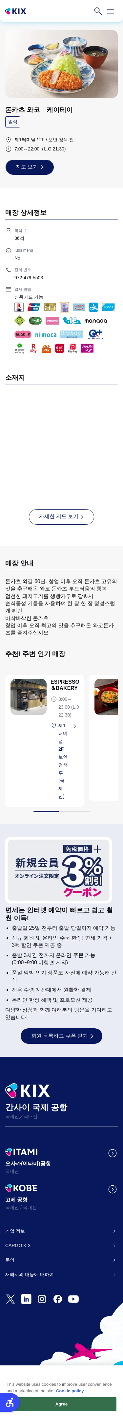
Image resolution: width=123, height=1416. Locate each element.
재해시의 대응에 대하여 (29, 1274)
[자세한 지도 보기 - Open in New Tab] (62, 517)
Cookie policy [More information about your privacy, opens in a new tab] (70, 1394)
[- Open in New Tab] (10, 1299)
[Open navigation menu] (110, 11)
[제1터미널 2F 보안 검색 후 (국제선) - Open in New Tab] (68, 760)
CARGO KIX (18, 1245)
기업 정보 (15, 1231)
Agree (61, 1407)
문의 (9, 1260)
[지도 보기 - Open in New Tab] (29, 167)
